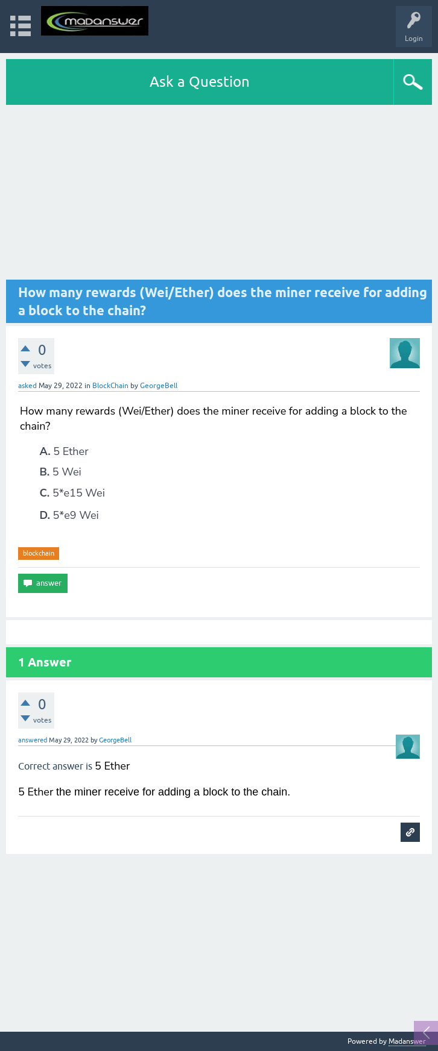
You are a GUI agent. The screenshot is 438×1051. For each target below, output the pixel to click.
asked (27, 385)
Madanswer (407, 1041)
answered (32, 740)
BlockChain (110, 385)
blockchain (38, 553)
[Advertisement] (219, 195)
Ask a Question (200, 82)
